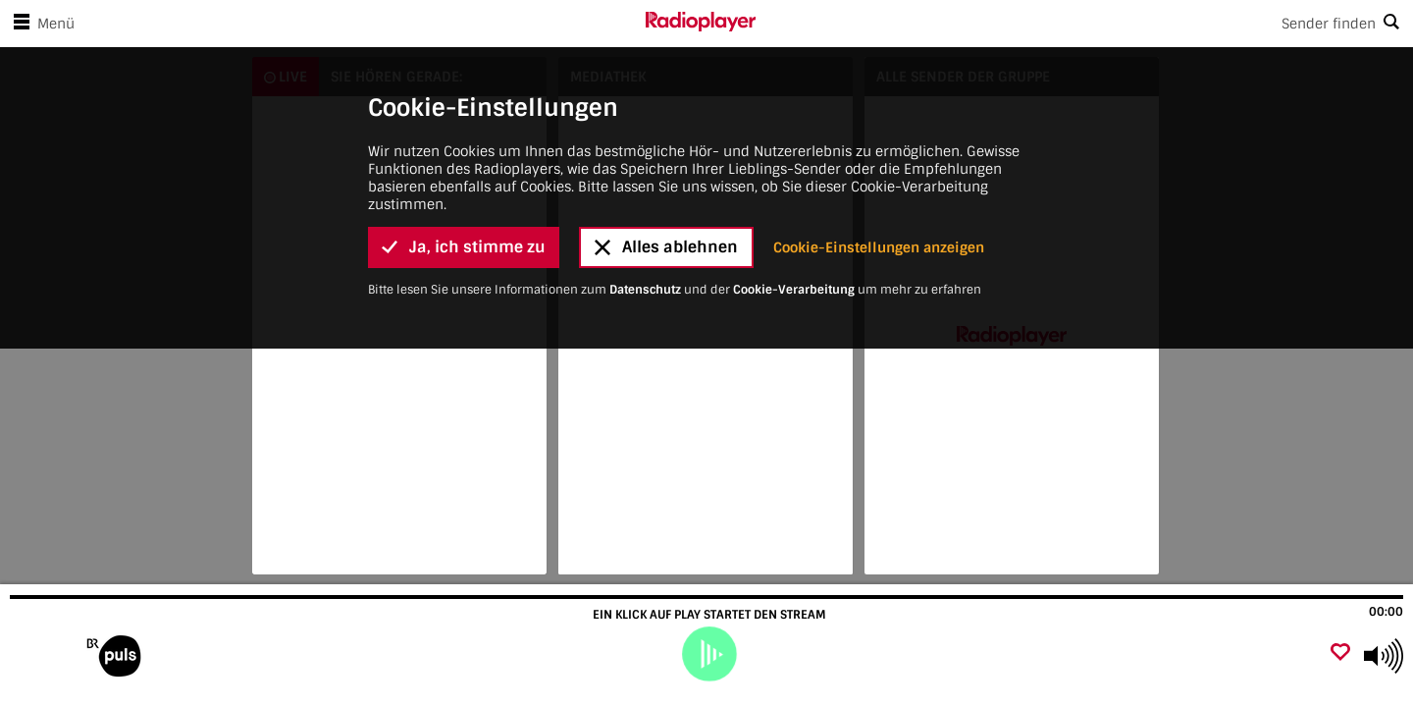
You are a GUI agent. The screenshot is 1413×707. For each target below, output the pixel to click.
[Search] (1084, 23)
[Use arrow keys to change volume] (1383, 656)
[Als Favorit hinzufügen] (1340, 653)
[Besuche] (120, 655)
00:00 (1386, 612)
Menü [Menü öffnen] (40, 23)
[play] (708, 653)
